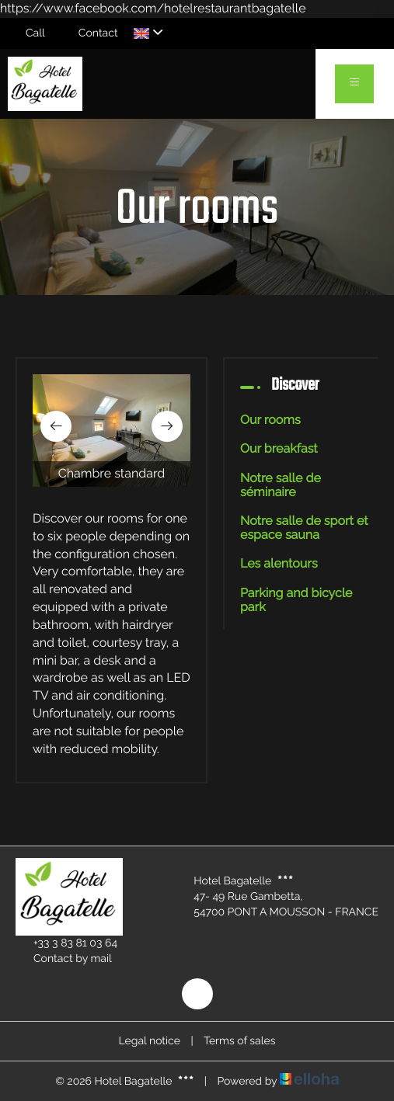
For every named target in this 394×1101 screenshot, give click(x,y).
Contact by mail (64, 959)
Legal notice (149, 1041)
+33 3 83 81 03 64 (66, 943)
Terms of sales (240, 1041)
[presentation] (55, 426)
